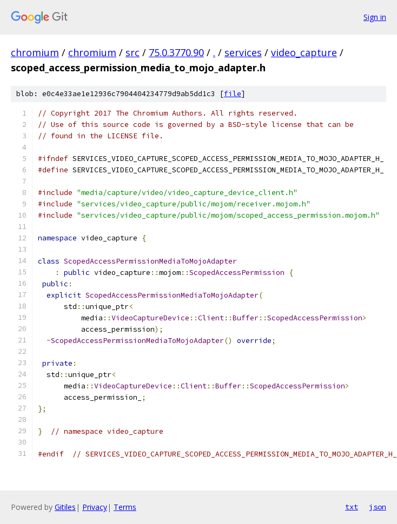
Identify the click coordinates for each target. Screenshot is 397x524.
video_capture (304, 52)
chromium (35, 52)
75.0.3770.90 (176, 52)
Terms (125, 507)
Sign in (374, 17)
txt (351, 507)
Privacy (94, 507)
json (377, 507)
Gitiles (65, 507)
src (132, 52)
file (232, 93)
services (243, 52)
